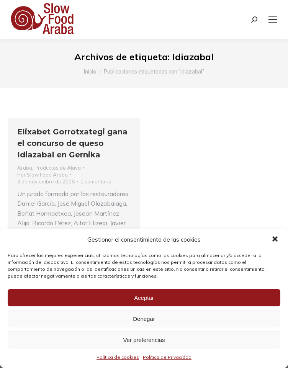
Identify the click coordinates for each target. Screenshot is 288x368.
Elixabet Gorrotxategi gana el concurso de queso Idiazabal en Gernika (72, 143)
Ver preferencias (144, 340)
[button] (275, 239)
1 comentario (95, 181)
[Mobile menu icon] (272, 19)
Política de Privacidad (167, 357)
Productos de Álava (57, 168)
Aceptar (144, 297)
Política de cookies (118, 357)
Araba (24, 168)
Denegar (144, 319)
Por (42, 175)
